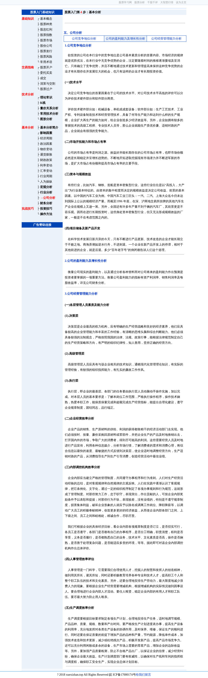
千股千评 (152, 2)
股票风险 (46, 56)
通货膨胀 (46, 154)
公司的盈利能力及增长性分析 (125, 38)
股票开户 (46, 67)
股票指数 (46, 35)
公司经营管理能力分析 (166, 38)
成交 (43, 78)
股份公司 (46, 45)
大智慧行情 (166, 2)
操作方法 (46, 214)
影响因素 (46, 133)
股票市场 (46, 40)
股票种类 (46, 24)
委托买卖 (46, 72)
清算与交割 (47, 83)
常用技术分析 (49, 113)
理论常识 (46, 97)
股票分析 (139, 2)
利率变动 (46, 165)
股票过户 (46, 89)
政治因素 (46, 143)
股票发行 (46, 51)
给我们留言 (143, 674)
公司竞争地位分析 (84, 38)
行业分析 (46, 192)
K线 (43, 102)
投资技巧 (46, 208)
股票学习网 (125, 2)
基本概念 (46, 18)
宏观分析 (46, 187)
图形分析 (46, 119)
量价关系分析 (49, 108)
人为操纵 (46, 181)
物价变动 (46, 149)
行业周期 (46, 176)
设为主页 (181, 2)
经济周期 (46, 138)
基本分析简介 (49, 127)
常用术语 (46, 62)
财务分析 (46, 203)
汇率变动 (46, 170)
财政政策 (46, 160)
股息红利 (46, 29)
